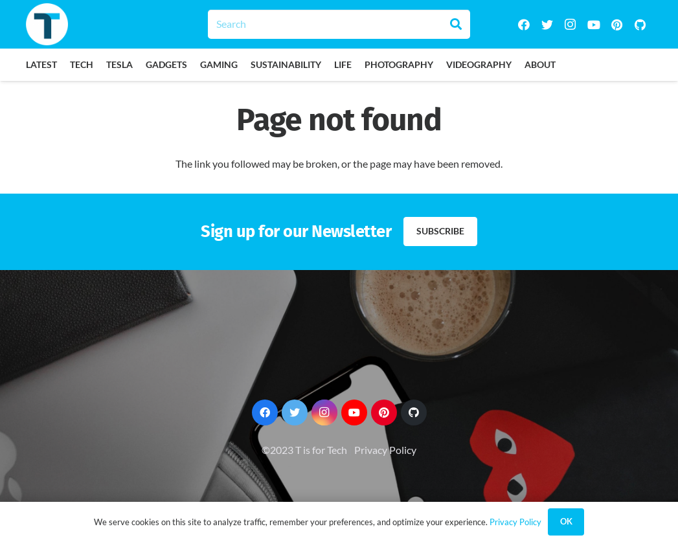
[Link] (47, 24)
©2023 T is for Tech (304, 450)
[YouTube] (593, 24)
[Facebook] (524, 24)
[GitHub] (640, 24)
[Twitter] (547, 24)
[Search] (339, 24)
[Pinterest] (617, 24)
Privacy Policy (385, 450)
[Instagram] (570, 24)
